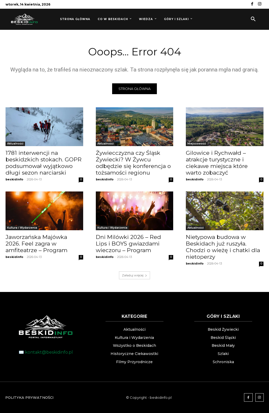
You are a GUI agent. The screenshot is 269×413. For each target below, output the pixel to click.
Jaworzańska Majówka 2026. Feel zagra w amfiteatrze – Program (36, 243)
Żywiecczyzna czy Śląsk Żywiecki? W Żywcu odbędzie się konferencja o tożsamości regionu (133, 163)
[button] (253, 19)
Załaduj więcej (134, 275)
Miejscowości (196, 143)
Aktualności (15, 143)
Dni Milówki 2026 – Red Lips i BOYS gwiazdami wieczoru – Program (128, 243)
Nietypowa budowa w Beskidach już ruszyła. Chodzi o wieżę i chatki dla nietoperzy (223, 247)
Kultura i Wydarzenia (22, 227)
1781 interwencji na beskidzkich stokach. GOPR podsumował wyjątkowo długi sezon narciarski (44, 163)
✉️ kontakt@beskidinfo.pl (46, 352)
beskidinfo (14, 179)
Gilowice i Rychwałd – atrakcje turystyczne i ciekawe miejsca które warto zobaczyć (217, 163)
